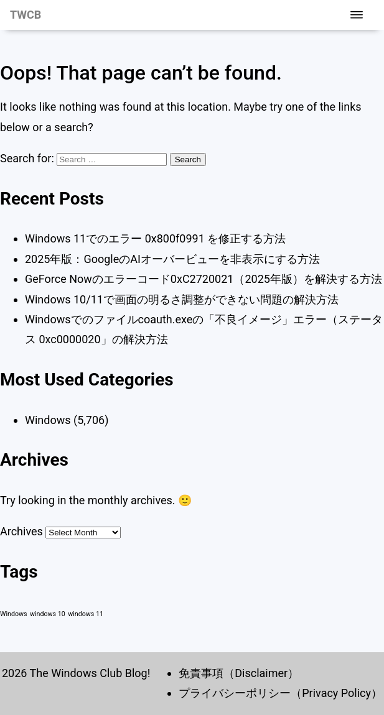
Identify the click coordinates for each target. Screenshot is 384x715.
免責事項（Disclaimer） (239, 673)
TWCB (25, 14)
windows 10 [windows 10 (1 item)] (47, 614)
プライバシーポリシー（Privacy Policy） (280, 692)
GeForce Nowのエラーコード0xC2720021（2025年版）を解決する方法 (203, 278)
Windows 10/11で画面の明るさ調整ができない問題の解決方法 (182, 299)
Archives (21, 531)
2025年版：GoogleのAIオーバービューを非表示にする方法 (172, 258)
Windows (48, 420)
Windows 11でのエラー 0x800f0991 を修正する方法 (155, 238)
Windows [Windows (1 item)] (13, 614)
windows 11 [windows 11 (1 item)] (85, 614)
